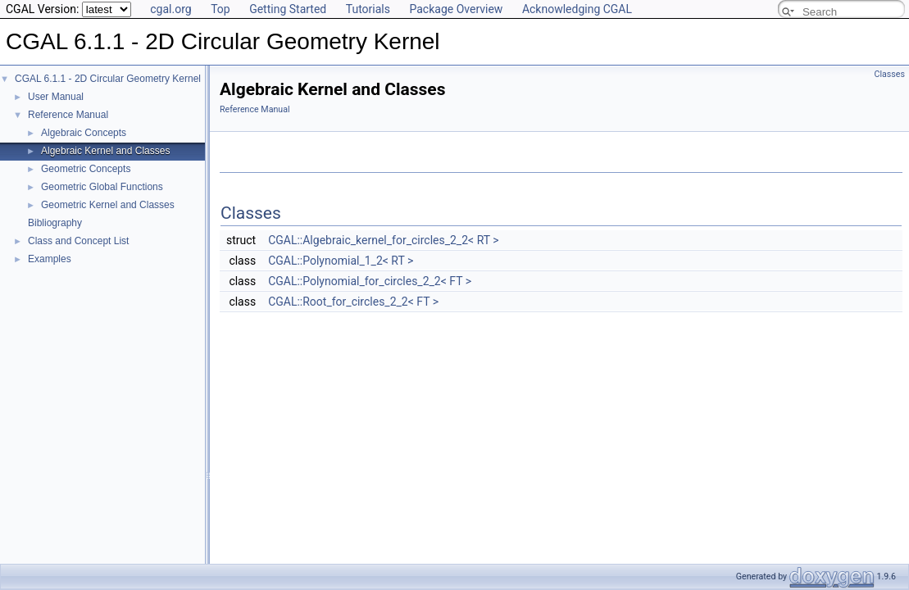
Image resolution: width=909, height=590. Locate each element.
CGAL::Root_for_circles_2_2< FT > (353, 301)
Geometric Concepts (85, 169)
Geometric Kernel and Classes (108, 205)
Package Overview (455, 9)
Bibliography (55, 223)
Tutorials (368, 9)
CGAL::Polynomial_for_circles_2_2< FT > (369, 281)
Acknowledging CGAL (577, 9)
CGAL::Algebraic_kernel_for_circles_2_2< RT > (383, 240)
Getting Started (287, 9)
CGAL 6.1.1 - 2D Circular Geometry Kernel (108, 78)
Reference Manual (68, 114)
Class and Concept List (78, 241)
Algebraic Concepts (83, 132)
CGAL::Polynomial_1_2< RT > (340, 260)
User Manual (56, 96)
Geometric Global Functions (102, 187)
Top (220, 9)
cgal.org (170, 9)
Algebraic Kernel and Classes (105, 151)
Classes (890, 74)
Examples (49, 259)
